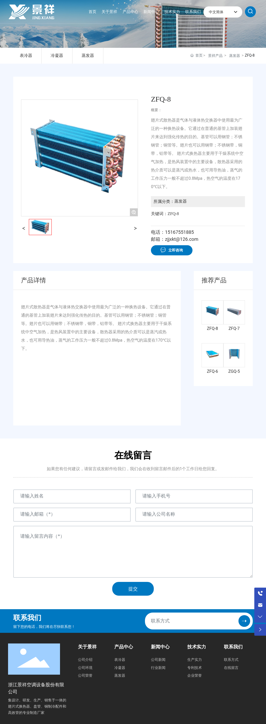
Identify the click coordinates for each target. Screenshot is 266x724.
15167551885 (179, 232)
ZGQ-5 (234, 371)
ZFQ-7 (234, 328)
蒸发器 (88, 55)
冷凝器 (57, 55)
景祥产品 (215, 56)
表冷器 (26, 55)
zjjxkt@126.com (181, 239)
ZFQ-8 (212, 328)
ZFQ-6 (212, 371)
